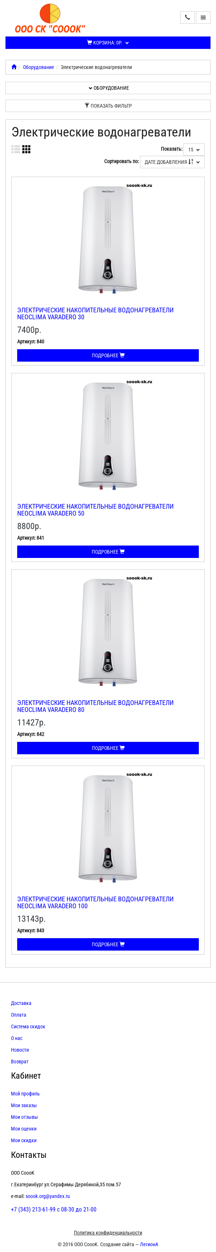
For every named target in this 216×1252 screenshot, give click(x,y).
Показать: (171, 149)
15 (194, 150)
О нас (16, 1038)
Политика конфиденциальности (108, 1233)
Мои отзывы (24, 1117)
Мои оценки (24, 1129)
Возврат (20, 1061)
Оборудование (38, 67)
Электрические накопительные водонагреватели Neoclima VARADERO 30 (95, 313)
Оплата (18, 1015)
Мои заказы (24, 1105)
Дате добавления (172, 162)
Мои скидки (24, 1140)
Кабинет (26, 1076)
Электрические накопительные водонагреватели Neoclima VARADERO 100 (95, 902)
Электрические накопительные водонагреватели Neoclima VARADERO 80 (95, 706)
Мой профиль (25, 1094)
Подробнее (108, 355)
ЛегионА (149, 1244)
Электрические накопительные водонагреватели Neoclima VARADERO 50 (95, 509)
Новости (20, 1050)
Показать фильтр (108, 106)
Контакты (28, 1155)
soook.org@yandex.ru (48, 1196)
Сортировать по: (121, 161)
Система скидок (28, 1026)
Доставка (21, 1003)
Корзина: (108, 43)
